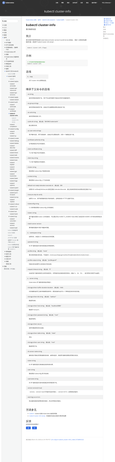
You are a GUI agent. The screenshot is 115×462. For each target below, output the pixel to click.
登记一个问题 (109, 23)
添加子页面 (108, 21)
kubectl (31, 413)
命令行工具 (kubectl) (48, 20)
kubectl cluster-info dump (37, 416)
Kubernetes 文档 (31, 20)
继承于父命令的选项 (108, 35)
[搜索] (9, 21)
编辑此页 (107, 19)
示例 (104, 29)
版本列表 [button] (94, 2)
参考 (39, 20)
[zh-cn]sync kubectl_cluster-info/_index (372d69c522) (67, 439)
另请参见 (105, 38)
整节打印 (107, 25)
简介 (104, 27)
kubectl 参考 (60, 20)
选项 (104, 32)
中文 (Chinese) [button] (106, 2)
